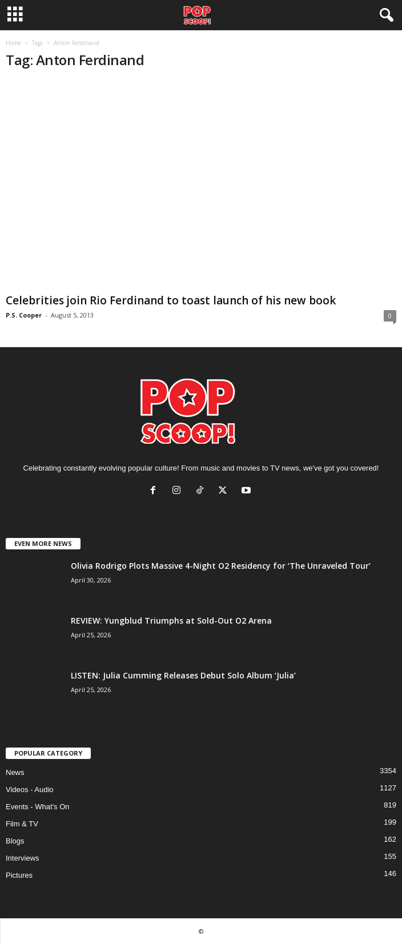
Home (13, 43)
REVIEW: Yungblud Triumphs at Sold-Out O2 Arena (171, 620)
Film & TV (22, 824)
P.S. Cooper (24, 315)
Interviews (22, 858)
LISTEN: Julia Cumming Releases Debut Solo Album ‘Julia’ (183, 675)
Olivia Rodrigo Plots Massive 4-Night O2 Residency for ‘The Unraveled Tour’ (221, 565)
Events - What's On (38, 806)
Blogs (15, 841)
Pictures (19, 875)
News (15, 772)
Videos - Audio (30, 789)
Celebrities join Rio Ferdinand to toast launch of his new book (171, 300)
